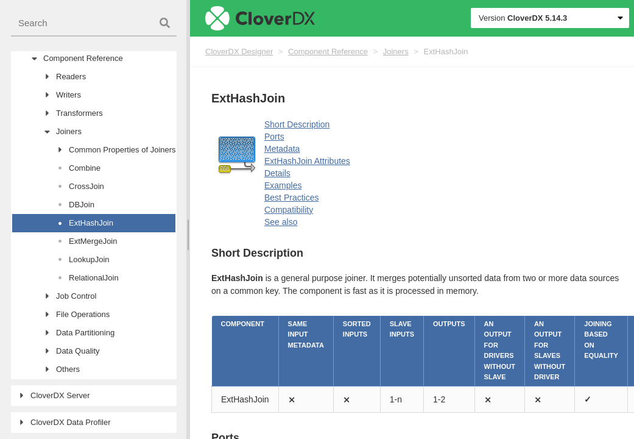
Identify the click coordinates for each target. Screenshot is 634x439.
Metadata (282, 149)
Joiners (396, 51)
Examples (282, 185)
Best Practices (291, 197)
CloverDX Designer (239, 51)
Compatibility (288, 210)
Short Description (296, 124)
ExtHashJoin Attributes (307, 161)
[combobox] (94, 23)
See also (280, 222)
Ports (274, 136)
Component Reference (328, 51)
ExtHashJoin (445, 51)
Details (277, 173)
